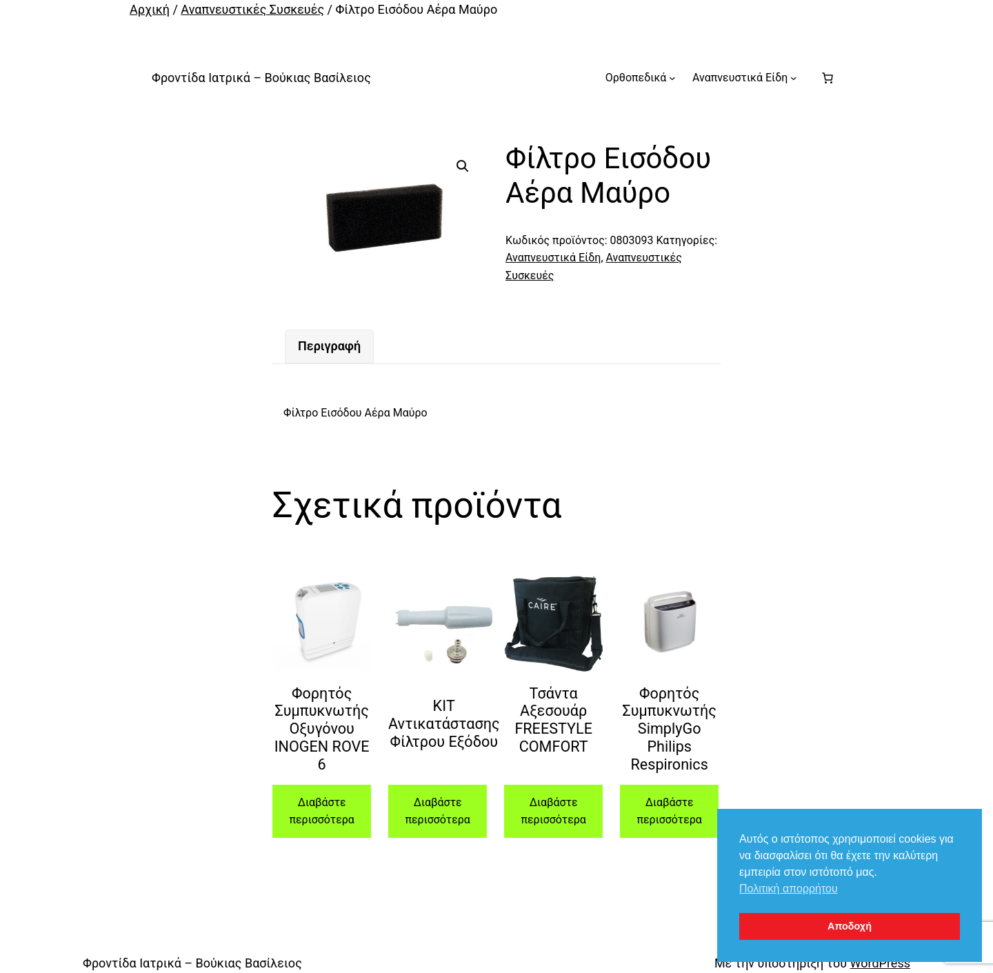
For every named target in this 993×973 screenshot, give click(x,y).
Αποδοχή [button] (850, 926)
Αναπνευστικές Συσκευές (252, 9)
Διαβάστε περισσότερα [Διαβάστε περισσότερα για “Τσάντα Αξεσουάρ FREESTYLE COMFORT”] (553, 811)
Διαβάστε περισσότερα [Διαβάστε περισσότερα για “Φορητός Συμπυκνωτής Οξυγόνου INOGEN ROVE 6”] (321, 811)
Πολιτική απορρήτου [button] (788, 888)
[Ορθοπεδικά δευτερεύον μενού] (672, 77)
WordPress (880, 963)
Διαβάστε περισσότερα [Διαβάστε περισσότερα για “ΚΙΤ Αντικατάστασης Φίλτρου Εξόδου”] (437, 811)
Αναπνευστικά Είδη (553, 257)
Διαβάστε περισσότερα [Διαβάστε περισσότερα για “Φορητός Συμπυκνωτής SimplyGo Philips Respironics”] (668, 811)
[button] (462, 166)
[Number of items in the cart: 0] (827, 78)
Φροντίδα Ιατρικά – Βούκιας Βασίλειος (261, 77)
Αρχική (150, 9)
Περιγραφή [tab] (329, 346)
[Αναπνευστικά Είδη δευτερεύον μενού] (793, 77)
